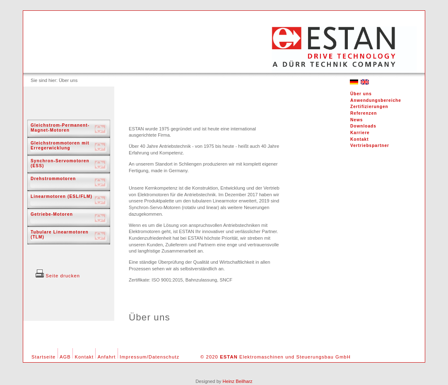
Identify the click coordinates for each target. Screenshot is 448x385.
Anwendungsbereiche (375, 100)
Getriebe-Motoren (52, 214)
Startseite (43, 356)
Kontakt (359, 139)
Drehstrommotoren (53, 178)
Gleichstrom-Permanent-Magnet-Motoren (60, 127)
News (356, 120)
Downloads (363, 126)
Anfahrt (107, 356)
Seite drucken (58, 275)
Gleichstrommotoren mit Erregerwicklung (60, 145)
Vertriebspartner (369, 145)
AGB (65, 356)
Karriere (360, 132)
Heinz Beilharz (238, 381)
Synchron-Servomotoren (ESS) (60, 163)
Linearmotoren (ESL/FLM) (61, 196)
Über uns (361, 93)
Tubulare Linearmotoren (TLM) (60, 234)
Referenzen (363, 113)
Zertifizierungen (369, 106)
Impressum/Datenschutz (149, 356)
